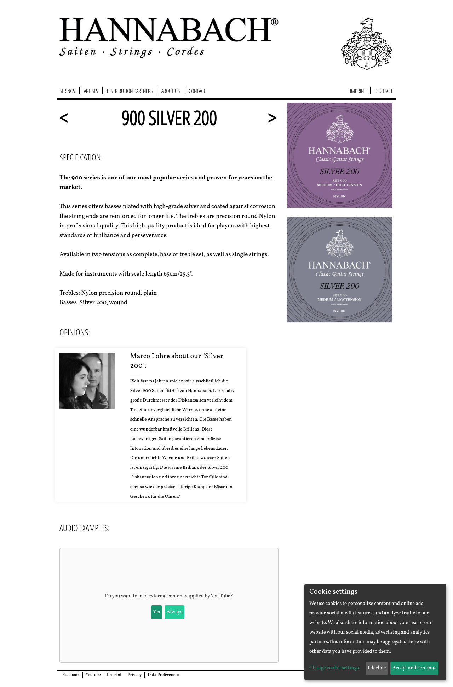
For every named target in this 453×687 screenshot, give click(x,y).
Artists (91, 90)
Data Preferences (163, 675)
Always (175, 612)
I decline (377, 668)
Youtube (93, 675)
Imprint (358, 90)
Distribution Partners (130, 90)
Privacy (135, 675)
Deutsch (383, 90)
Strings (67, 90)
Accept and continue (414, 668)
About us (170, 90)
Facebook (71, 675)
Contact (197, 90)
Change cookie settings (334, 668)
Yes (156, 612)
